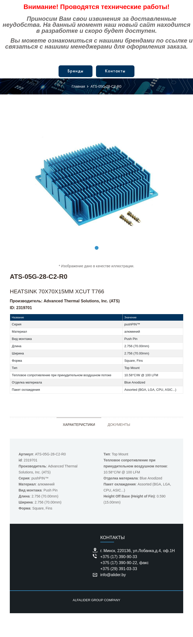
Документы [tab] (119, 425)
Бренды (75, 71)
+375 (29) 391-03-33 (118, 569)
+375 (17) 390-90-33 (118, 557)
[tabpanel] (96, 182)
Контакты (115, 71)
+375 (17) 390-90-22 (118, 563)
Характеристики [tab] (79, 425)
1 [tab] (97, 248)
